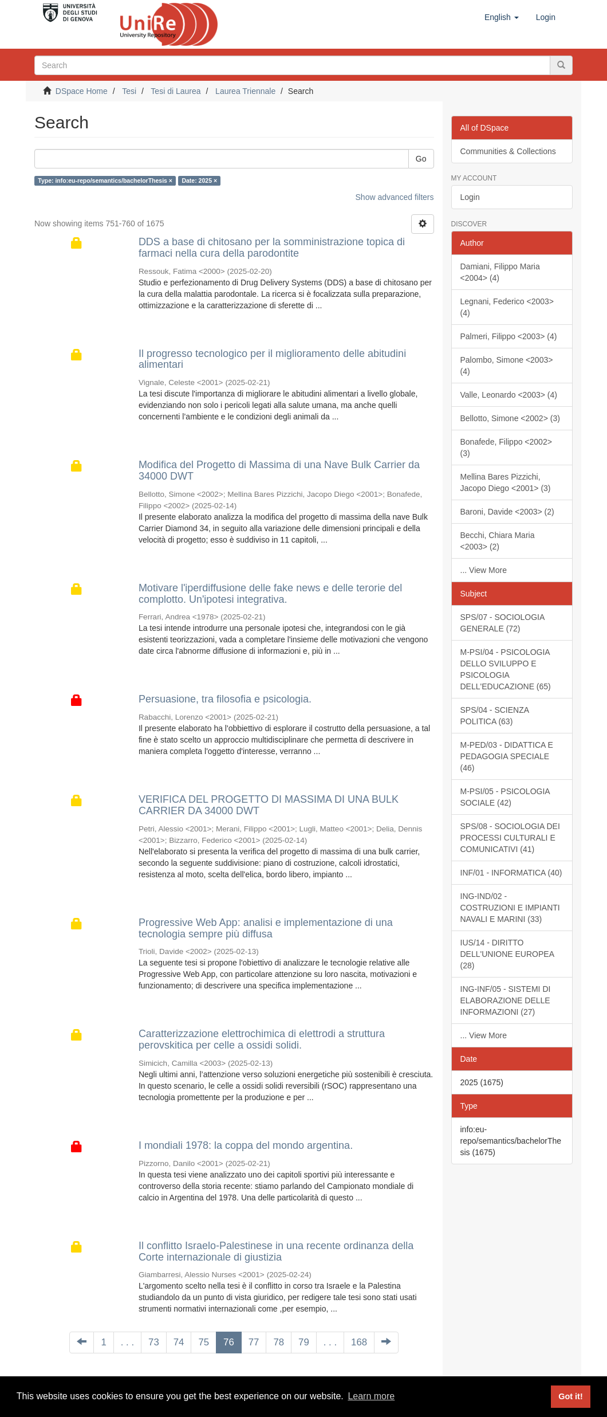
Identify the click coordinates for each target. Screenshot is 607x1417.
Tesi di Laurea (175, 91)
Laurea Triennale (245, 91)
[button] (501, 17)
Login (470, 197)
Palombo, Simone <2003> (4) (506, 365)
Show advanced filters (395, 197)
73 (153, 1342)
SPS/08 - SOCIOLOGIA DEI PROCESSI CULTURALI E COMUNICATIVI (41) (510, 838)
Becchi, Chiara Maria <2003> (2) (497, 541)
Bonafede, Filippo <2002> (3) (506, 447)
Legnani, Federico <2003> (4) (507, 307)
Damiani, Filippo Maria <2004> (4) (500, 272)
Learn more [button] (371, 1396)
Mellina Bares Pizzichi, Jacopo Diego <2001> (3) (505, 482)
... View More (483, 570)
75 (203, 1342)
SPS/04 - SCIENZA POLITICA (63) (495, 715)
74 (179, 1342)
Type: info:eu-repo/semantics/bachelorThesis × (105, 180)
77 (254, 1342)
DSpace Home (82, 91)
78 (278, 1342)
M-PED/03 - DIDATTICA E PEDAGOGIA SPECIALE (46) (506, 756)
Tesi (129, 91)
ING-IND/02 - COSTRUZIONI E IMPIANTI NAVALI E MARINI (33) (510, 908)
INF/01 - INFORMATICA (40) (511, 872)
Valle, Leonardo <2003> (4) (508, 394)
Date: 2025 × (199, 180)
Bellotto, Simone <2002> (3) (510, 418)
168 (359, 1342)
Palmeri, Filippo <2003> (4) (508, 336)
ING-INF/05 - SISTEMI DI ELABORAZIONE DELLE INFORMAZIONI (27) (505, 1000)
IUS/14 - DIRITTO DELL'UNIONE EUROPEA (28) (507, 954)
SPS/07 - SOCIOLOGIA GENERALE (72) (502, 623)
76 (228, 1342)
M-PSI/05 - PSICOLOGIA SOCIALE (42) (505, 797)
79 (303, 1342)
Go (421, 158)
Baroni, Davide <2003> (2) (507, 511)
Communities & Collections (508, 151)
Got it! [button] (570, 1396)
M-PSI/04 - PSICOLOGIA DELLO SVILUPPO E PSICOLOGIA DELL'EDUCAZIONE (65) (505, 669)
